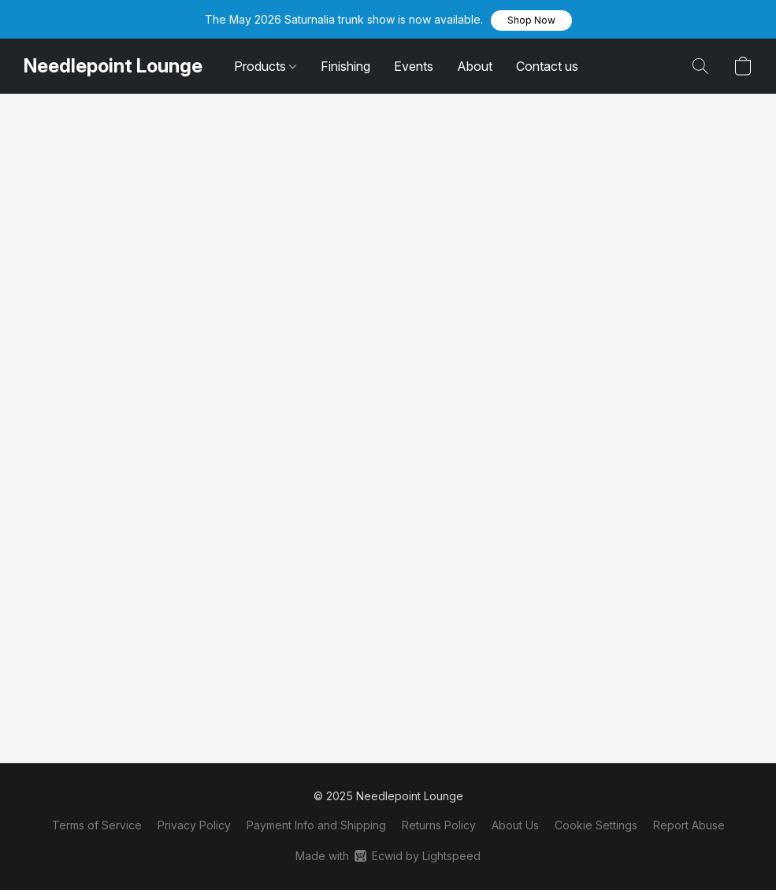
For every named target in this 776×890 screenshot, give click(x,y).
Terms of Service (97, 825)
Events (413, 66)
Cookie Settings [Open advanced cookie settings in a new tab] (596, 825)
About (474, 66)
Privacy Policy (194, 825)
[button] (531, 20)
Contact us (547, 66)
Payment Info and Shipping (316, 825)
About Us (515, 825)
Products (265, 66)
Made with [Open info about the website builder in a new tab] (388, 856)
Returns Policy (439, 825)
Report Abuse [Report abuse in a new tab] (689, 825)
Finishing (345, 66)
